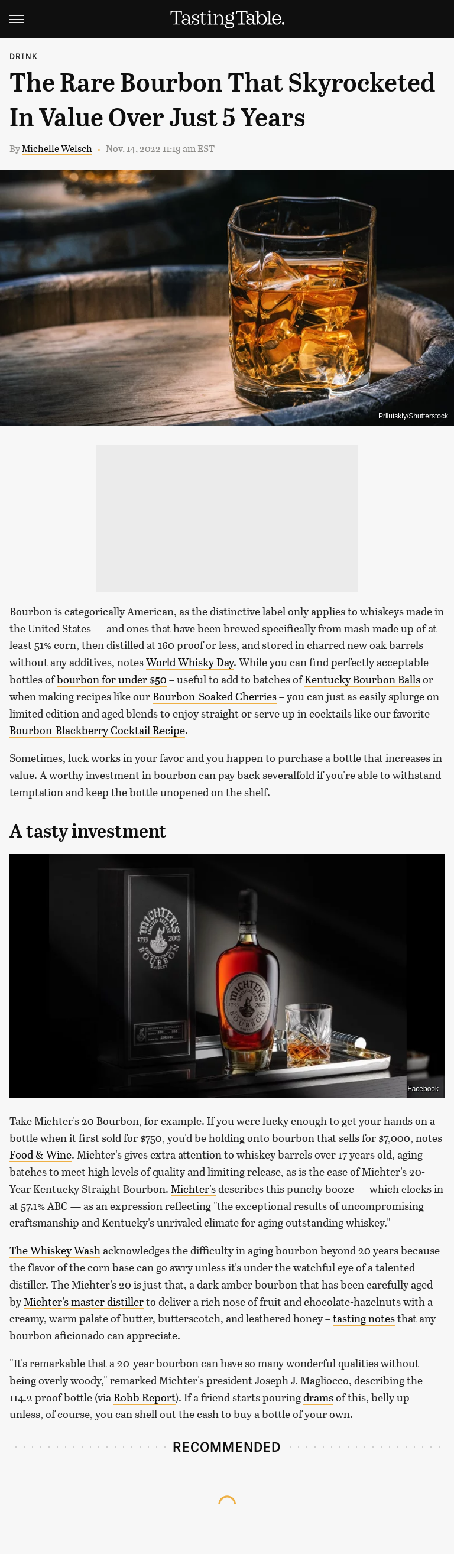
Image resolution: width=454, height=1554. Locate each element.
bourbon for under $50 (112, 679)
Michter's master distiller (84, 1301)
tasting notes (364, 1318)
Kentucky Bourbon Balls (362, 679)
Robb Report (145, 1397)
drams (318, 1397)
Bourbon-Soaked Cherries (215, 696)
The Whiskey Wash (54, 1250)
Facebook (423, 1088)
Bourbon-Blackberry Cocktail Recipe (97, 730)
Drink (23, 56)
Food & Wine (40, 1154)
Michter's (193, 1188)
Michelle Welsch (57, 148)
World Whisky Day (190, 662)
